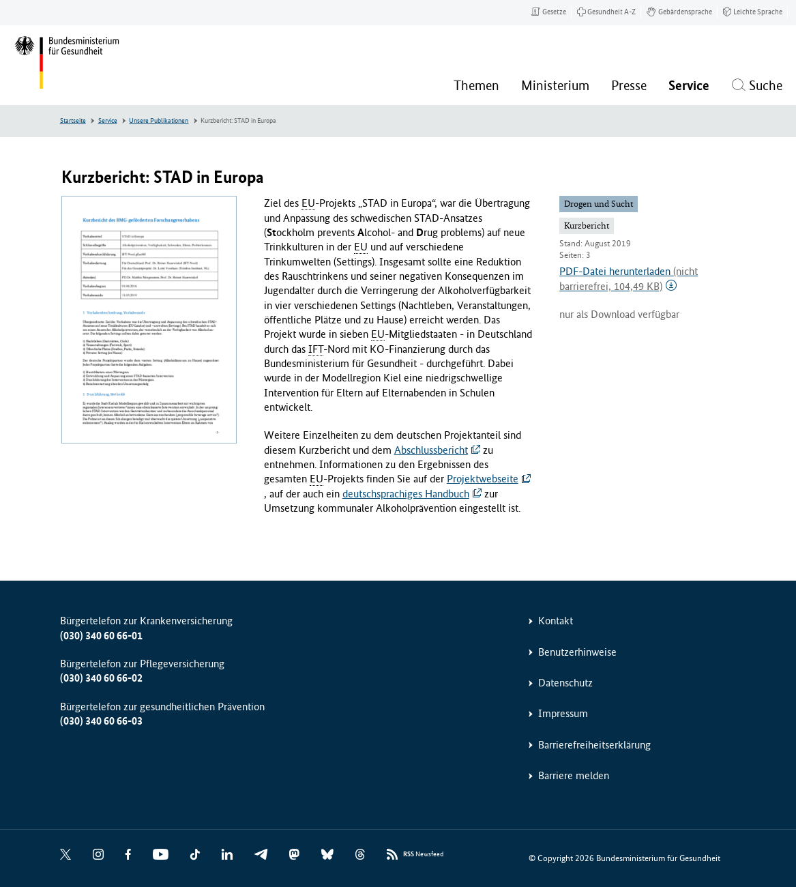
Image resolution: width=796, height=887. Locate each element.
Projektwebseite (482, 478)
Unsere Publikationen (158, 121)
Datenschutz (565, 682)
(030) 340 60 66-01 (101, 635)
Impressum (563, 713)
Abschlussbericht (431, 450)
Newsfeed (423, 854)
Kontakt (555, 620)
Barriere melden (573, 775)
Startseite (73, 121)
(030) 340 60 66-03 (101, 720)
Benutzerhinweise (577, 651)
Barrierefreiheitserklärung (594, 744)
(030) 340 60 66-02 (101, 677)
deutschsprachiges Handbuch (405, 493)
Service (107, 121)
